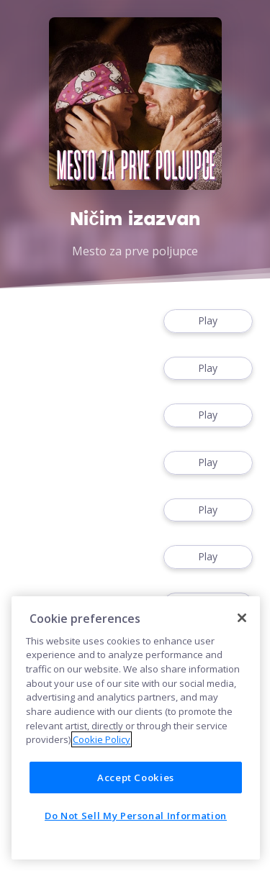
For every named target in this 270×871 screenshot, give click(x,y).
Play (208, 321)
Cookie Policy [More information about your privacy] (101, 739)
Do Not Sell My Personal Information (136, 815)
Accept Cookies (135, 777)
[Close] (242, 618)
